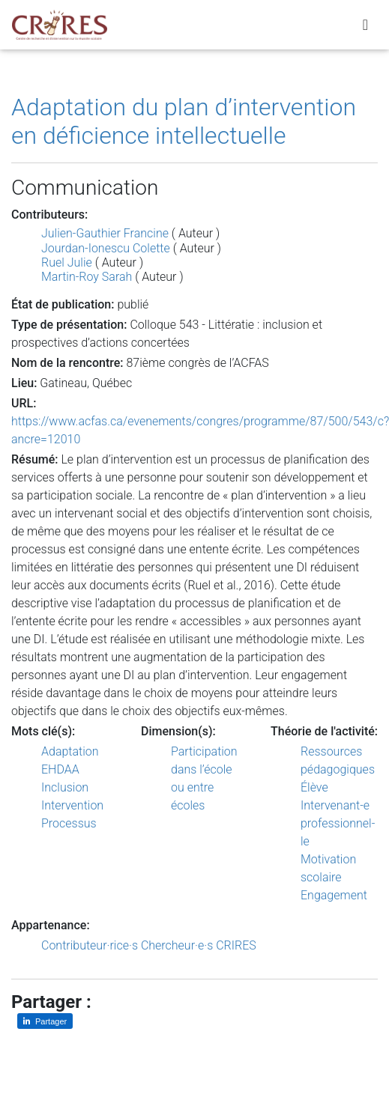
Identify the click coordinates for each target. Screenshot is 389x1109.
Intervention (72, 805)
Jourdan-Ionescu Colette (105, 248)
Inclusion (64, 787)
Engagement (334, 895)
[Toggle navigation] (365, 24)
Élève (314, 787)
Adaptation (70, 751)
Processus (69, 823)
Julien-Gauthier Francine (105, 233)
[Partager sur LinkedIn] (45, 1021)
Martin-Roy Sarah (86, 277)
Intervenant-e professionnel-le (338, 823)
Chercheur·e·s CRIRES (198, 945)
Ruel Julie (66, 262)
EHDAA (60, 769)
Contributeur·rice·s (89, 945)
